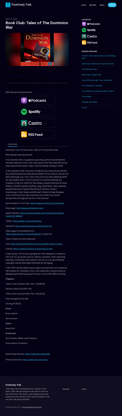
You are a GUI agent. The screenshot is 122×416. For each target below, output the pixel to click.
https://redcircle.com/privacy (35, 359)
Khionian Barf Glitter (89, 102)
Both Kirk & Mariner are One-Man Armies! (98, 64)
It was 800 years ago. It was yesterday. (97, 80)
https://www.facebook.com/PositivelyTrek (33, 226)
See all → (85, 107)
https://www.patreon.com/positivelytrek (23, 234)
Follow (112, 5)
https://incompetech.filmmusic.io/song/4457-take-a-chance (36, 244)
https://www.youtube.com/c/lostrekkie (47, 203)
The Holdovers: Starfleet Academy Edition (98, 91)
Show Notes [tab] (13, 144)
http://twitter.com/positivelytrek (27, 221)
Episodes (92, 5)
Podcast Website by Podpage (32, 407)
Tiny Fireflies (87, 96)
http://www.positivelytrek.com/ (29, 208)
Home (83, 5)
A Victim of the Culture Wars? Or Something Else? (98, 57)
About (102, 5)
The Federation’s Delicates (92, 85)
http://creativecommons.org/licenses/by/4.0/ (33, 248)
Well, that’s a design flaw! (91, 75)
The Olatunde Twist (89, 69)
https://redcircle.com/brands (37, 354)
